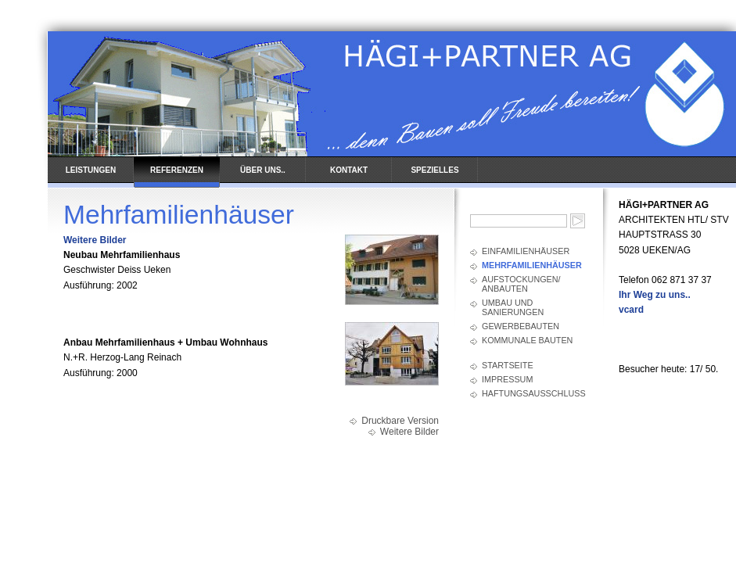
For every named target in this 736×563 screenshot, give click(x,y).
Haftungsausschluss (534, 393)
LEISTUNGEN (91, 170)
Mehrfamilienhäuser (532, 265)
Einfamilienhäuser (525, 251)
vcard (631, 309)
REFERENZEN (176, 170)
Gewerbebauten (520, 326)
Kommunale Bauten (527, 340)
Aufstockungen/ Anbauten (521, 283)
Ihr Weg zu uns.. (655, 294)
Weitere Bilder (94, 240)
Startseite (507, 365)
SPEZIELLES (434, 170)
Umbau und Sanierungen (513, 307)
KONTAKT (349, 170)
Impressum (507, 379)
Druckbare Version (400, 420)
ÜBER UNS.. (262, 170)
